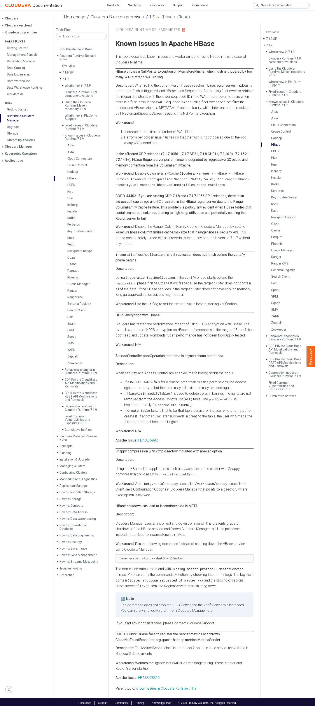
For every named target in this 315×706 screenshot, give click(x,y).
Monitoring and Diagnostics (78, 479)
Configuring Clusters (74, 472)
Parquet (73, 270)
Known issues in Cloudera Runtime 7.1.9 (82, 137)
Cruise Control (77, 165)
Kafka (71, 218)
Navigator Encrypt (79, 251)
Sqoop (71, 336)
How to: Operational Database (73, 527)
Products (113, 5)
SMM (71, 343)
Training (140, 701)
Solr (70, 317)
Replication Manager (74, 485)
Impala (72, 211)
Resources (156, 5)
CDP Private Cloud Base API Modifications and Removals (81, 383)
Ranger (72, 290)
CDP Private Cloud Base (76, 49)
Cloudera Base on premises (117, 16)
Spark (71, 323)
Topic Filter (63, 30)
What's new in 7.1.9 (78, 85)
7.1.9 (65, 79)
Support (178, 5)
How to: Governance (73, 548)
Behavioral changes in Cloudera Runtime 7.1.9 (81, 371)
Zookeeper (74, 363)
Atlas (71, 145)
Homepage (74, 16)
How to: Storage (71, 499)
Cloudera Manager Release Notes (78, 437)
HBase (71, 178)
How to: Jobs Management (78, 555)
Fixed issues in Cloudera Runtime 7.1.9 (81, 127)
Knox (70, 238)
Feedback (311, 357)
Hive (70, 191)
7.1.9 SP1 (68, 72)
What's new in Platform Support (81, 117)
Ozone (72, 264)
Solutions (134, 5)
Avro (70, 152)
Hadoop (72, 171)
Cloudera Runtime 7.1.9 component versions (81, 93)
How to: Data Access (74, 512)
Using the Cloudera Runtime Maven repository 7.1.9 (78, 105)
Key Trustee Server (80, 231)
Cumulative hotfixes (78, 429)
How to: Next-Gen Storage (77, 492)
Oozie (71, 257)
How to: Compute (71, 505)
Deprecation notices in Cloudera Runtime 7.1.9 (81, 408)
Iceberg (72, 205)
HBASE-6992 (148, 439)
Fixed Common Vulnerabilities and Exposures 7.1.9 (77, 420)
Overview (68, 66)
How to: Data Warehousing (78, 518)
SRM (70, 330)
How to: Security (71, 542)
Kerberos (73, 224)
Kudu (70, 244)
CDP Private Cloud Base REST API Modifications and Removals (81, 396)
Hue (70, 198)
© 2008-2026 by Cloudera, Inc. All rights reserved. (207, 701)
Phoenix (73, 277)
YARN (71, 350)
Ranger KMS (75, 297)
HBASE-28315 (149, 676)
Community (200, 5)
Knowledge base (161, 701)
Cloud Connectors (79, 158)
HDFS (71, 185)
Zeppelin (73, 356)
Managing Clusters (72, 466)
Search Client (76, 310)
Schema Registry (79, 303)
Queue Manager (78, 284)
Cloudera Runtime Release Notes (78, 57)
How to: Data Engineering (77, 535)
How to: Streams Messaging (79, 561)
